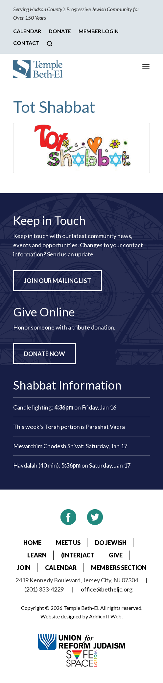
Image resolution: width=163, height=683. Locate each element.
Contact (26, 43)
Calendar (27, 31)
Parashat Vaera (105, 426)
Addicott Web (105, 616)
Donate (60, 31)
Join (24, 567)
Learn (37, 555)
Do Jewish (111, 542)
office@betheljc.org (106, 589)
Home (32, 542)
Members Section (119, 567)
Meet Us (68, 542)
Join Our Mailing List (57, 280)
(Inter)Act (77, 555)
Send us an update (70, 254)
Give (116, 555)
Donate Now (44, 353)
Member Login (99, 31)
